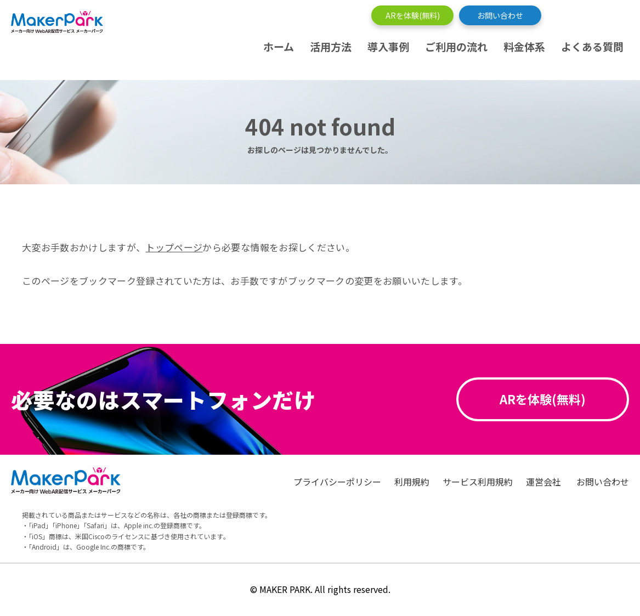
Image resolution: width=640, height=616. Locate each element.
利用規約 (411, 481)
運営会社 (544, 481)
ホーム (278, 46)
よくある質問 (592, 46)
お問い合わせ (500, 15)
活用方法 (331, 46)
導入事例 (388, 46)
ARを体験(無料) (413, 15)
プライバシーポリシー (337, 481)
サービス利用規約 (478, 481)
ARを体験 (543, 399)
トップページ (173, 247)
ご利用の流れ (456, 46)
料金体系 (524, 46)
